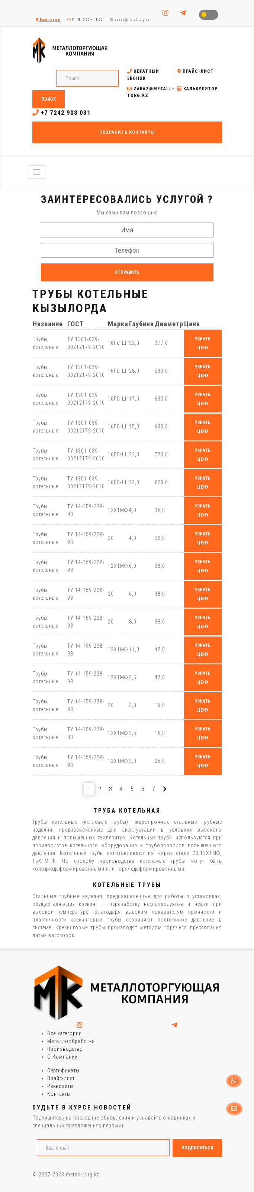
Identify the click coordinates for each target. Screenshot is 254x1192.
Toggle (208, 15)
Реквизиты (60, 1086)
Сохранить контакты (127, 132)
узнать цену (202, 343)
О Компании (62, 1057)
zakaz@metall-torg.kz (130, 20)
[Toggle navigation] (36, 172)
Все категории (64, 1033)
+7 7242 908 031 (61, 112)
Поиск (48, 99)
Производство (65, 1049)
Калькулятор (197, 88)
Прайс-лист (195, 71)
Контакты (59, 1094)
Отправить (127, 272)
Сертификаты (63, 1070)
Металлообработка (71, 1041)
